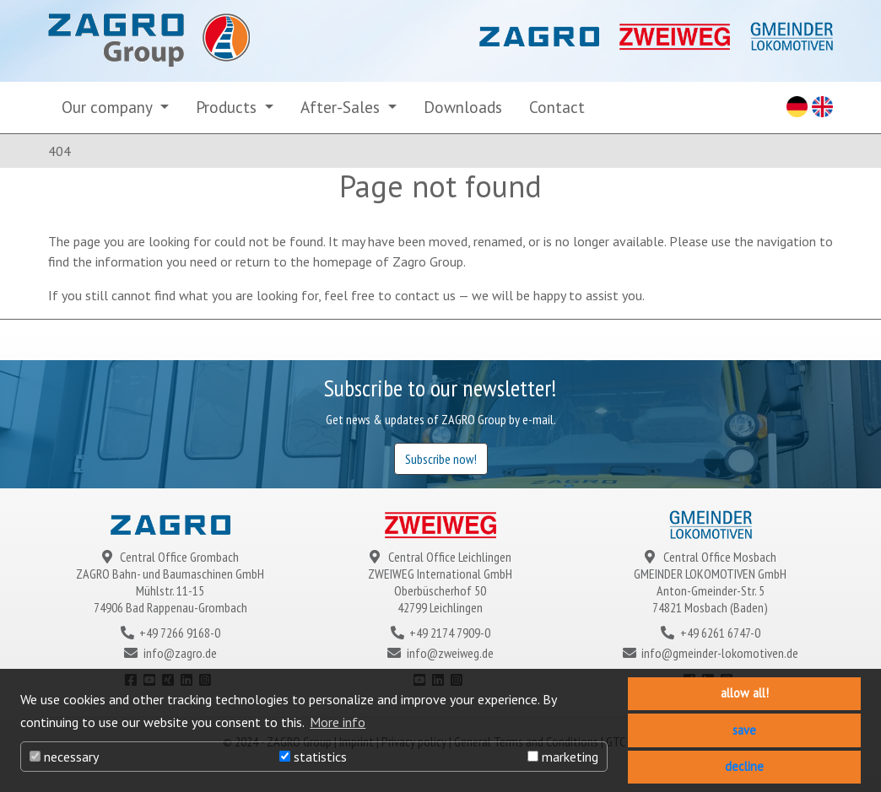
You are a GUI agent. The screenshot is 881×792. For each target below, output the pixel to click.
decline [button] (744, 766)
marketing (562, 756)
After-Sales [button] (342, 106)
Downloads (463, 106)
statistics (313, 756)
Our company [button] (109, 106)
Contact (557, 106)
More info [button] (337, 722)
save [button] (744, 730)
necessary (64, 756)
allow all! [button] (745, 693)
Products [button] (228, 106)
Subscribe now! (441, 458)
